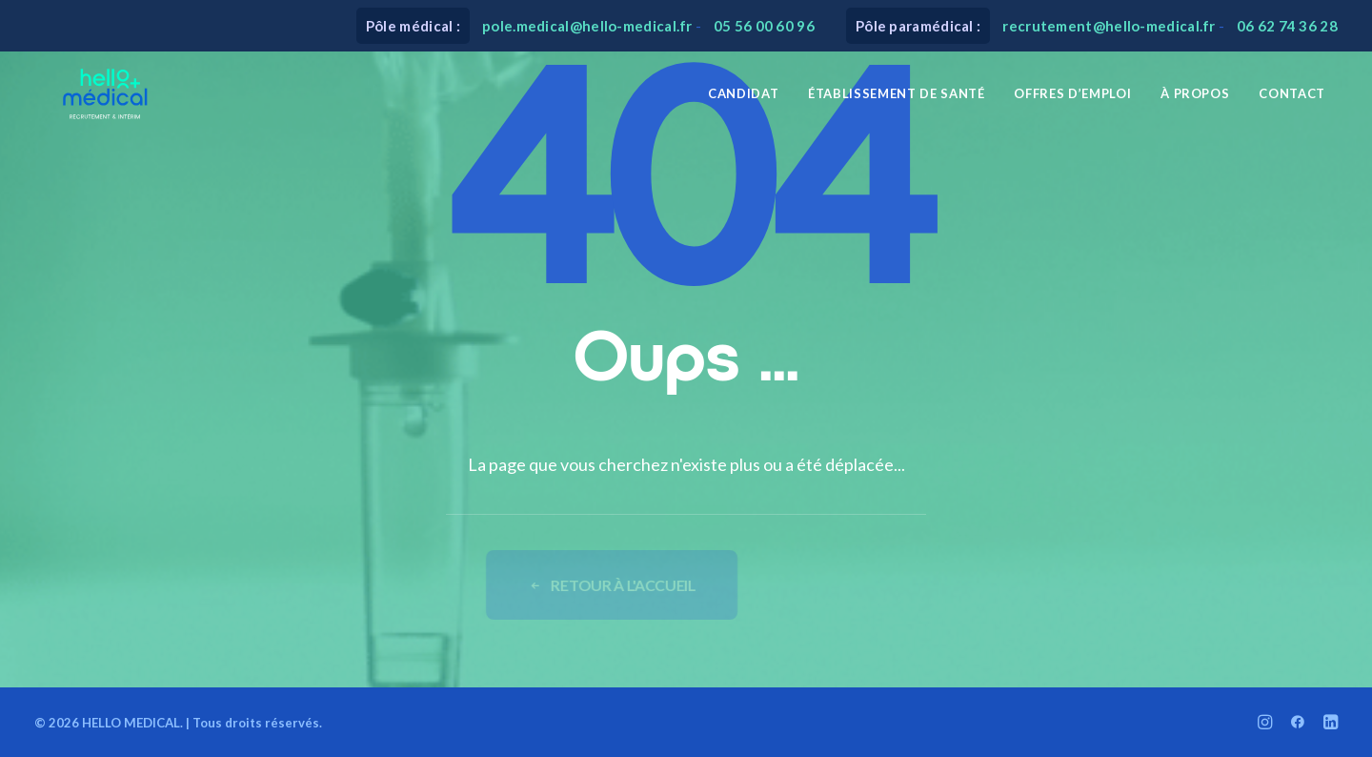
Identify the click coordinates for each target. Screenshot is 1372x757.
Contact (1292, 102)
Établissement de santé (896, 102)
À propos (1194, 102)
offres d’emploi (1072, 102)
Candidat (743, 102)
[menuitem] (743, 102)
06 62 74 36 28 (1287, 25)
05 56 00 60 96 (764, 25)
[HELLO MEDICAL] (90, 102)
